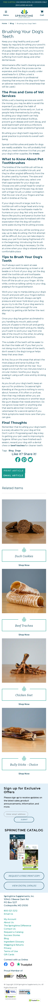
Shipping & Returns (14, 945)
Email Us (8, 914)
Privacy (7, 948)
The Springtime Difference (17, 925)
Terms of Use (11, 951)
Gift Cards (9, 954)
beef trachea (18, 445)
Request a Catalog (13, 932)
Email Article (13, 475)
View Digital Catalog (24, 885)
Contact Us (10, 929)
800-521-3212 (10, 911)
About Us (9, 922)
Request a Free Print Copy (24, 876)
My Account (10, 919)
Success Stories (12, 935)
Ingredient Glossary (14, 941)
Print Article (14, 470)
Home (4, 23)
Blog (12, 23)
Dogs (18, 450)
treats (36, 153)
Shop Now (24, 565)
